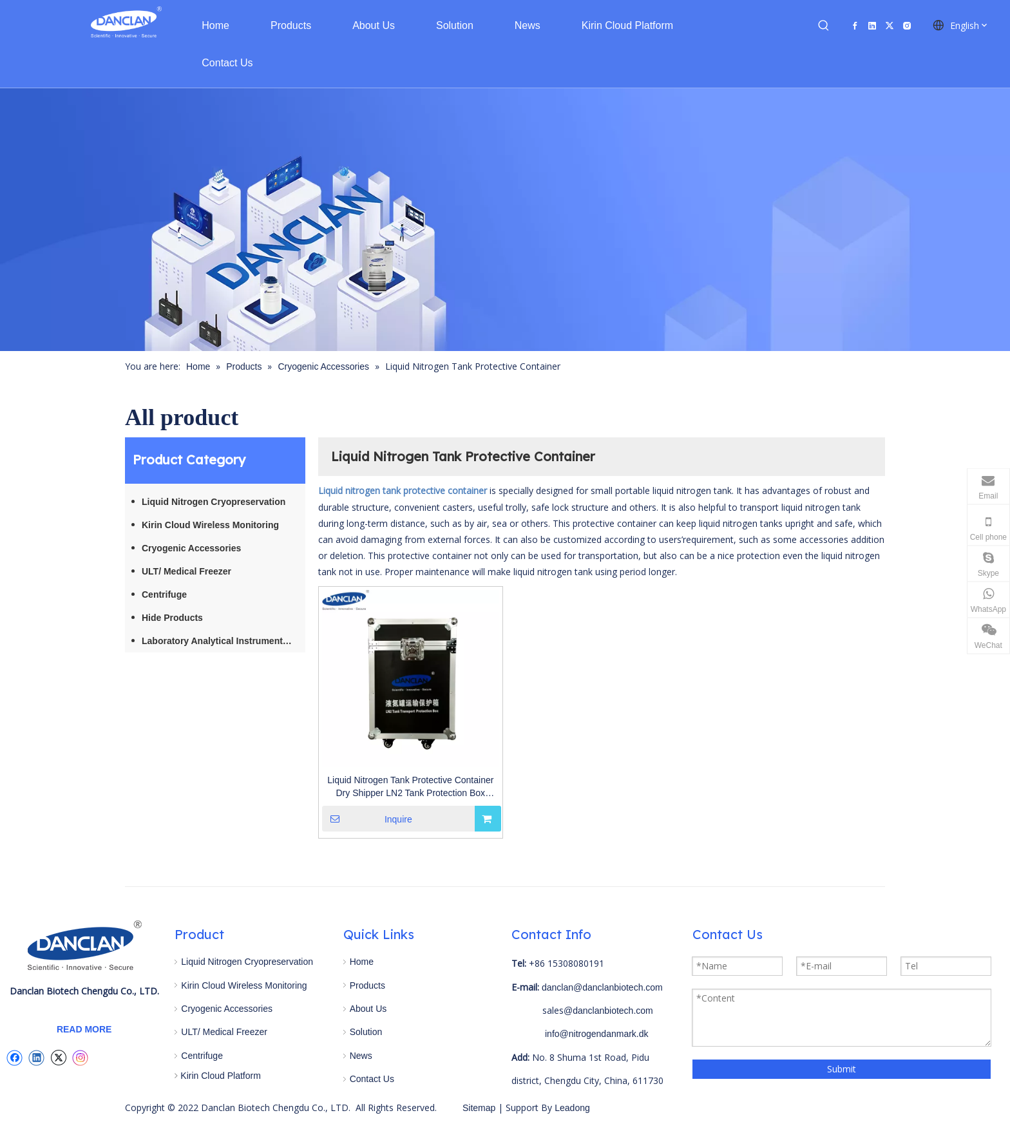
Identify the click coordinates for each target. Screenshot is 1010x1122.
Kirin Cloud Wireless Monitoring (210, 525)
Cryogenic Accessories (191, 548)
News (361, 1056)
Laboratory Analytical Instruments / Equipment (223, 641)
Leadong (570, 1108)
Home (362, 961)
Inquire (367, 819)
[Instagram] (906, 25)
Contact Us (372, 1079)
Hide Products (172, 618)
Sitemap (478, 1108)
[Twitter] (889, 25)
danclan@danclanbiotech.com (602, 987)
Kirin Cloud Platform (220, 1075)
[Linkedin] (872, 25)
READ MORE (84, 1029)
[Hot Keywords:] (823, 25)
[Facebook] (854, 25)
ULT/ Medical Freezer (186, 571)
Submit (841, 1069)
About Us (368, 1008)
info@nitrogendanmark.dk (597, 1034)
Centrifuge (164, 594)
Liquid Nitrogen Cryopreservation (213, 502)
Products (367, 985)
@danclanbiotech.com (608, 1010)
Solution (366, 1032)
